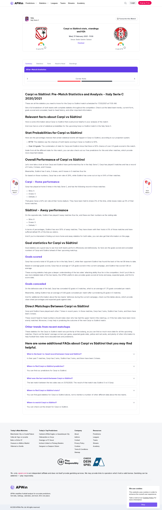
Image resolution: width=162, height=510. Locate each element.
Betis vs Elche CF (16, 440)
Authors (77, 437)
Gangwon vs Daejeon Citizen (49, 446)
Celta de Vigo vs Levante (19, 437)
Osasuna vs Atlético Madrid (19, 443)
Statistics (44, 3)
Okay (143, 504)
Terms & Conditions (81, 449)
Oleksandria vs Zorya (46, 437)
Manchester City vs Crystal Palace (22, 434)
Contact (77, 440)
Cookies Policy (148, 498)
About (77, 434)
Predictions (31, 3)
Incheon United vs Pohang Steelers (51, 443)
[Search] (125, 3)
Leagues (54, 3)
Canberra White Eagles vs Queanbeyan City (54, 434)
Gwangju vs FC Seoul (46, 440)
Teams (63, 3)
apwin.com (22, 473)
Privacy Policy (79, 443)
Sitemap (77, 452)
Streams (71, 3)
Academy (81, 3)
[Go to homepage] (16, 3)
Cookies (77, 446)
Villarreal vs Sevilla (16, 446)
